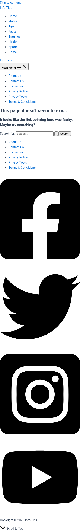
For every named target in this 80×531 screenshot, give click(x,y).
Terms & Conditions (22, 102)
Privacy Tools (18, 96)
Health (13, 42)
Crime (13, 52)
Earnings (15, 37)
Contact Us (16, 81)
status (13, 21)
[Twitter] (40, 346)
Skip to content (10, 2)
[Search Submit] (56, 133)
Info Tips (6, 8)
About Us (15, 76)
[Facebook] (40, 264)
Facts (12, 31)
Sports (13, 47)
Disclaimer (16, 86)
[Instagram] (40, 439)
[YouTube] (40, 512)
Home (13, 16)
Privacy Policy (18, 91)
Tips (12, 26)
